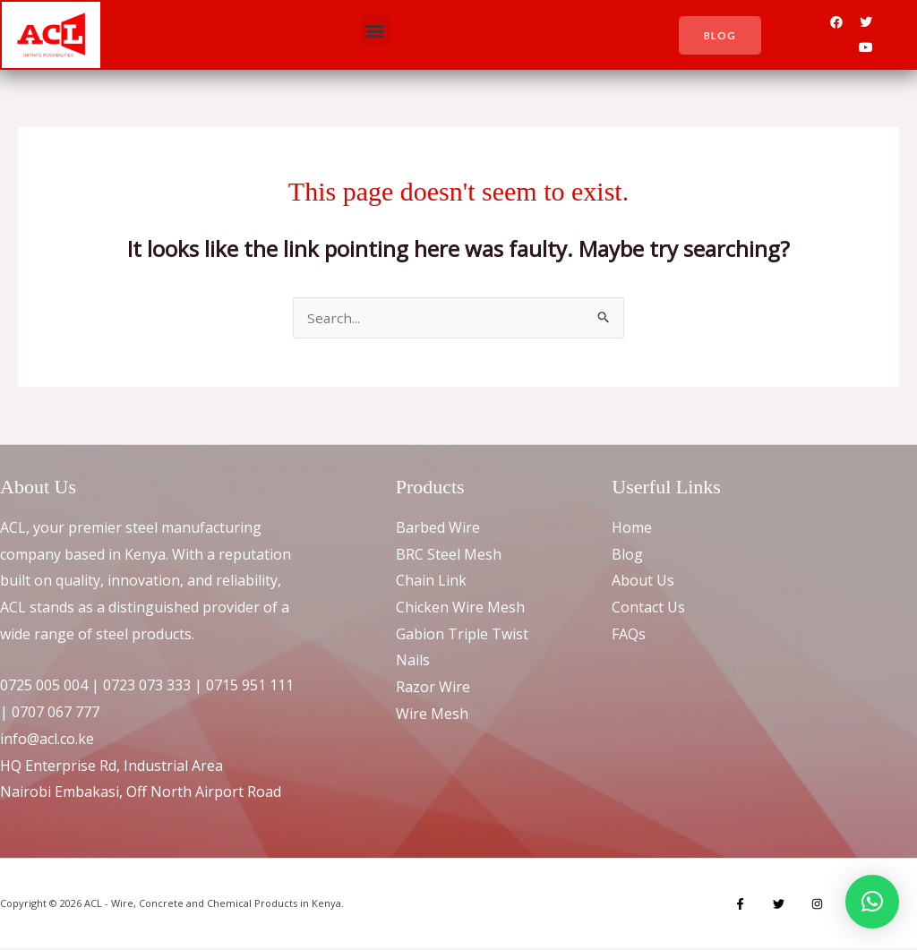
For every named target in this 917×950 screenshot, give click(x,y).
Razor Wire (433, 688)
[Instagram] (808, 905)
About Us (643, 582)
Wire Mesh (432, 715)
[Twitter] (774, 905)
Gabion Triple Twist (462, 636)
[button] (375, 31)
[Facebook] (740, 905)
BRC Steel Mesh (448, 556)
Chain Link (431, 582)
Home (632, 529)
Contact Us (648, 609)
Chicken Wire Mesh (460, 609)
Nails (413, 662)
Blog (627, 556)
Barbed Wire (438, 529)
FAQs (629, 636)
